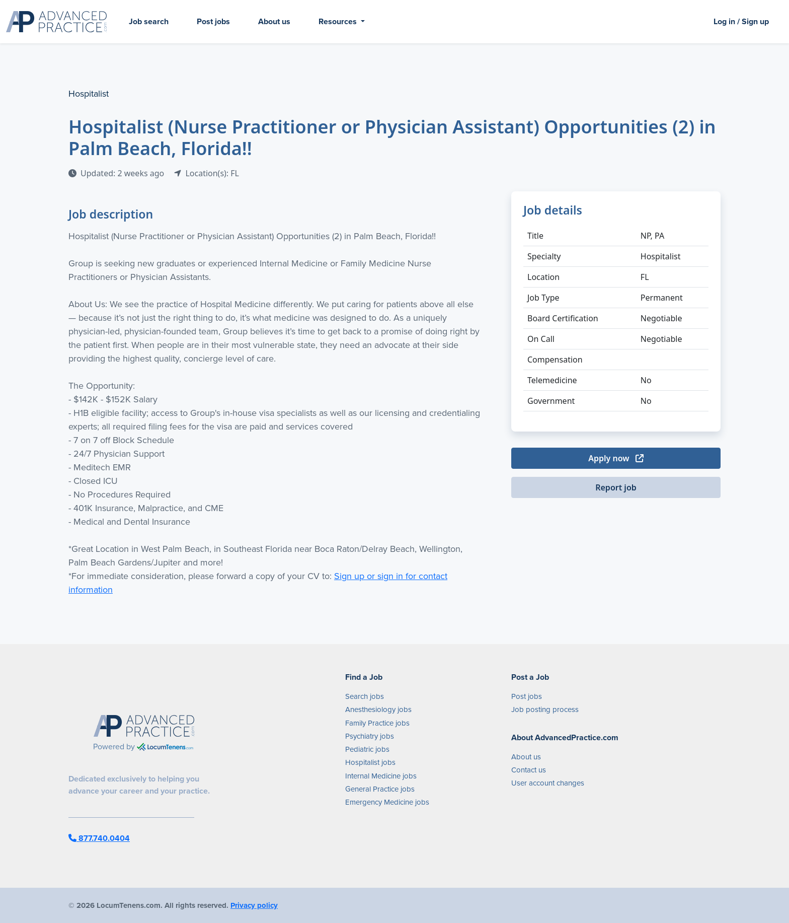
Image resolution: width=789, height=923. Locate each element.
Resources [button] (339, 21)
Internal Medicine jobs (381, 776)
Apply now (615, 458)
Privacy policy (254, 905)
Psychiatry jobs (369, 736)
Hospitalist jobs (370, 762)
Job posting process (545, 709)
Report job (616, 487)
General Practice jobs (380, 789)
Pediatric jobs (367, 749)
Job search (149, 21)
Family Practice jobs (377, 723)
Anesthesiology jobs (378, 709)
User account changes (547, 783)
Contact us (528, 769)
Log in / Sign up (741, 21)
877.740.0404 (99, 838)
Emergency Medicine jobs (387, 802)
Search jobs (364, 696)
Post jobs (213, 21)
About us (274, 21)
